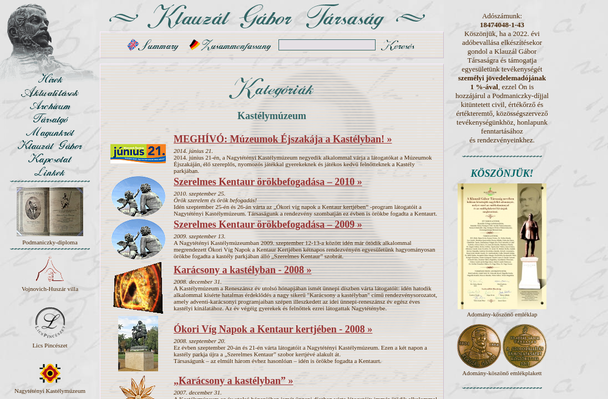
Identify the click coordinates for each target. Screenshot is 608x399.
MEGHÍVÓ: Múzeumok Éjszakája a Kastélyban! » (283, 139)
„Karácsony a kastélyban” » (233, 380)
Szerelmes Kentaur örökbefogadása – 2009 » (268, 224)
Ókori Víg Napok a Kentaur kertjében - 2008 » (273, 329)
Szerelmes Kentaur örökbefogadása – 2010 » (268, 181)
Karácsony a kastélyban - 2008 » (243, 269)
